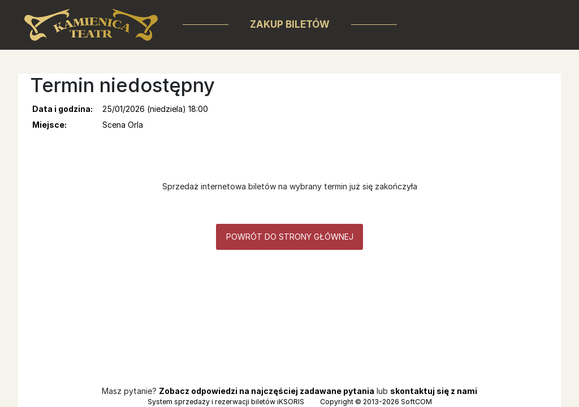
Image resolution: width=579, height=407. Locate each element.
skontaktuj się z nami (433, 391)
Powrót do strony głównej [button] (289, 236)
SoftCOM (416, 401)
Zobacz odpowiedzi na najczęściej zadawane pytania (266, 391)
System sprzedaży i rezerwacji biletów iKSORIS (226, 401)
